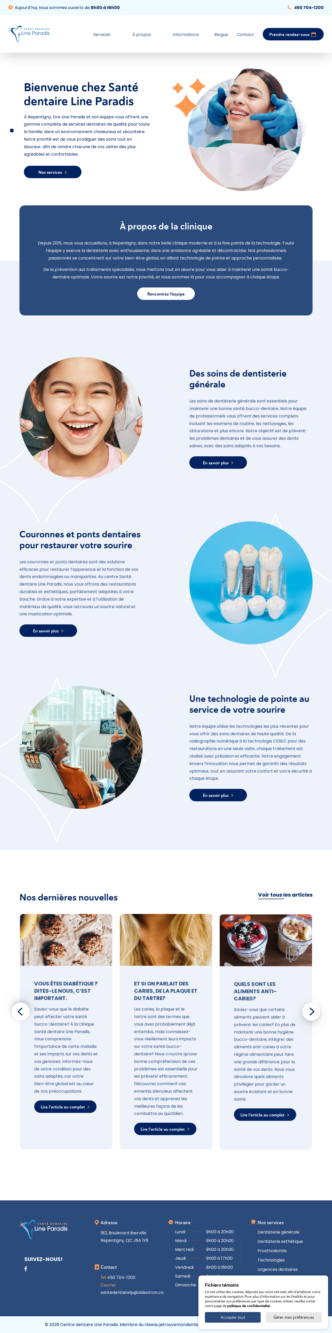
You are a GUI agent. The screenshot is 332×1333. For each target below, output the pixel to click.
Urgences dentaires (278, 1269)
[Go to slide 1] (12, 131)
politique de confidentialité (248, 1305)
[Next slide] (311, 1012)
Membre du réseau (161, 1325)
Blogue (221, 35)
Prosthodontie (272, 1251)
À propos (141, 35)
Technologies (271, 1260)
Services (101, 35)
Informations (186, 35)
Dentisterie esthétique (280, 1241)
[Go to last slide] (21, 1012)
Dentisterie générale (279, 1232)
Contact (245, 35)
